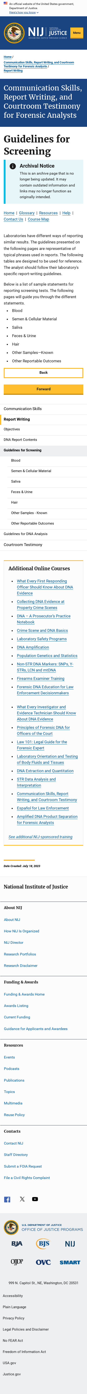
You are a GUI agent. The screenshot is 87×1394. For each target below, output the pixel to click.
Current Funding (17, 1017)
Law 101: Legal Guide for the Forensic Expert (42, 745)
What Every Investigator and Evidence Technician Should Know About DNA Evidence (46, 713)
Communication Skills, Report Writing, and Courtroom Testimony (47, 796)
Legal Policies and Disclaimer (26, 1329)
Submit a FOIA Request (23, 1166)
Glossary (27, 213)
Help (66, 213)
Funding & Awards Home (24, 994)
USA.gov (9, 1363)
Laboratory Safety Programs (42, 638)
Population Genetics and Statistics (47, 655)
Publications (14, 1080)
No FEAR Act (13, 1341)
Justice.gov (12, 1374)
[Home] (48, 33)
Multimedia (13, 1103)
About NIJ (12, 919)
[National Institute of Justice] (70, 1247)
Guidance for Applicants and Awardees (36, 1028)
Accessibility (13, 1296)
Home (8, 57)
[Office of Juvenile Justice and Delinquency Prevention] (17, 1266)
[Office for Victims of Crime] (43, 1265)
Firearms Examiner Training (40, 678)
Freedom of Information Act (24, 1352)
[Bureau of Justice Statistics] (43, 1250)
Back (43, 372)
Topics (9, 1092)
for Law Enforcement (43, 808)
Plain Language (14, 1307)
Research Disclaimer (20, 965)
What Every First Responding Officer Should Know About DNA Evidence (45, 587)
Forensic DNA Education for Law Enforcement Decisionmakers (45, 690)
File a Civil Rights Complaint (27, 1178)
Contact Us (13, 219)
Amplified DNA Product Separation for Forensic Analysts (47, 819)
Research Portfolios (20, 954)
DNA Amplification (33, 647)
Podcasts (11, 1068)
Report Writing (13, 70)
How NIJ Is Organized (21, 931)
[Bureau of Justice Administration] (17, 1247)
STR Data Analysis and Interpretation (36, 782)
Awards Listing (16, 1005)
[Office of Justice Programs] (14, 33)
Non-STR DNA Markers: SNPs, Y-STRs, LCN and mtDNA (45, 667)
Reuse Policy (14, 1115)
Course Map (38, 219)
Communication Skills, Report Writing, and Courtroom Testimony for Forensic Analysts (39, 64)
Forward (44, 389)
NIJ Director (13, 942)
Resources (48, 213)
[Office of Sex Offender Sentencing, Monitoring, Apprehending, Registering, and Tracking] (70, 1265)
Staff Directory (16, 1154)
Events (9, 1057)
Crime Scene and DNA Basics (42, 630)
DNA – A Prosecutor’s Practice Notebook (44, 619)
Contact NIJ (13, 1143)
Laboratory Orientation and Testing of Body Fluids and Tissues (47, 759)
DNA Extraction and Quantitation (45, 770)
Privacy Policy (13, 1318)
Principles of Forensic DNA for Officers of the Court (43, 730)
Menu (77, 33)
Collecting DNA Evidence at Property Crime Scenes (40, 604)
